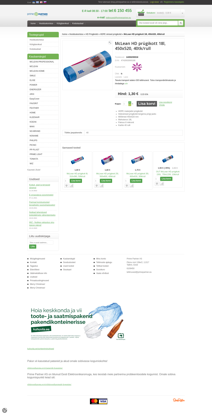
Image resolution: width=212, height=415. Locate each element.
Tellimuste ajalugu (104, 262)
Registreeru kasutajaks (174, 2)
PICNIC (33, 145)
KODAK (33, 122)
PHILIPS (33, 140)
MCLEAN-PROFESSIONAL (42, 62)
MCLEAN (34, 66)
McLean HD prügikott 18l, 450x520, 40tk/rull (144, 34)
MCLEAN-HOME (37, 71)
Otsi (180, 23)
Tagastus (34, 266)
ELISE (32, 80)
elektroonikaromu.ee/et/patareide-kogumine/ (45, 368)
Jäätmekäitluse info (38, 273)
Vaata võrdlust (102, 273)
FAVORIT (34, 103)
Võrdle (162, 105)
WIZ (31, 163)
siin (126, 83)
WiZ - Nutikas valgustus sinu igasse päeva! (41, 223)
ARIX (32, 94)
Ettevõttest (34, 269)
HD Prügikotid (92, 34)
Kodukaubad (77, 23)
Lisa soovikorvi (165, 102)
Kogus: (118, 104)
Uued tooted (68, 266)
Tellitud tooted (102, 266)
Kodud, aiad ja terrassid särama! (39, 186)
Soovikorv (100, 269)
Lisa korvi (146, 104)
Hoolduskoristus (46, 23)
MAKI (32, 126)
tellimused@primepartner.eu (118, 18)
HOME (33, 113)
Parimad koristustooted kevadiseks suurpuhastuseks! (42, 203)
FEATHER (34, 108)
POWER (33, 85)
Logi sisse (154, 2)
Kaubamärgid (69, 259)
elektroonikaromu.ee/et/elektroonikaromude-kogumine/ (49, 384)
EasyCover (34, 99)
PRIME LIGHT (36, 154)
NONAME (34, 136)
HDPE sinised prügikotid (110, 34)
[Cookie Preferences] (5, 410)
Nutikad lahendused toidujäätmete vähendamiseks (42, 213)
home (33, 23)
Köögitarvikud (63, 23)
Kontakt (33, 262)
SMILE (33, 76)
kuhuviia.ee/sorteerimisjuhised (40, 349)
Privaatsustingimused (39, 280)
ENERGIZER (35, 89)
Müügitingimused (37, 259)
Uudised (33, 277)
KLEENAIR (34, 117)
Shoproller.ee (179, 400)
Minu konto (101, 259)
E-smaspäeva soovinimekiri (41, 195)
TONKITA (34, 159)
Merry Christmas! (37, 284)
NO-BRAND (35, 131)
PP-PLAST (34, 150)
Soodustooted (69, 262)
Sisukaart (67, 269)
